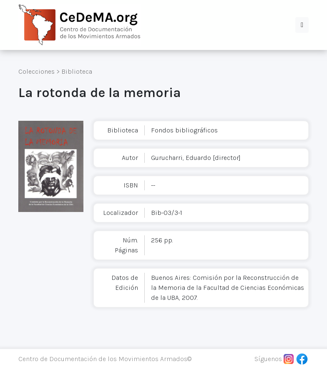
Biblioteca (76, 71)
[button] (302, 25)
